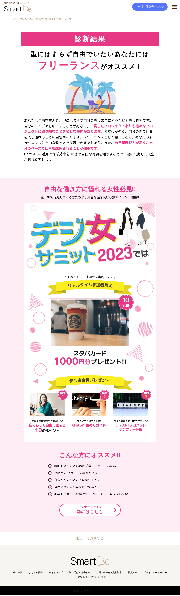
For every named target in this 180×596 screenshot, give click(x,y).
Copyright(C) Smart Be (81, 591)
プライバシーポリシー (155, 573)
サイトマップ (56, 573)
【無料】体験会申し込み (150, 6)
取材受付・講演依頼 (79, 573)
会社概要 (17, 573)
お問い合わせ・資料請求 (109, 573)
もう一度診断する (90, 538)
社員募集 (132, 573)
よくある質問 (36, 573)
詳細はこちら (90, 509)
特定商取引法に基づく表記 (92, 577)
